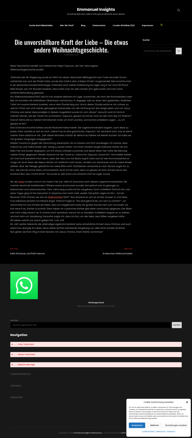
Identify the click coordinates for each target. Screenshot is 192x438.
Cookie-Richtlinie (148, 431)
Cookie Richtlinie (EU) (20, 374)
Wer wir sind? (67, 25)
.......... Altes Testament (24, 344)
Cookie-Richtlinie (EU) (124, 25)
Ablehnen (154, 425)
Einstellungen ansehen (176, 425)
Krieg (21, 181)
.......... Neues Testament (24, 354)
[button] (187, 402)
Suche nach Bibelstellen (41, 25)
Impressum (171, 431)
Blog (83, 25)
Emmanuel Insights (96, 9)
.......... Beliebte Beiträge (24, 364)
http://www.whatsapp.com (89, 306)
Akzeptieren (137, 425)
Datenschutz (160, 431)
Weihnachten (55, 197)
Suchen (14, 320)
